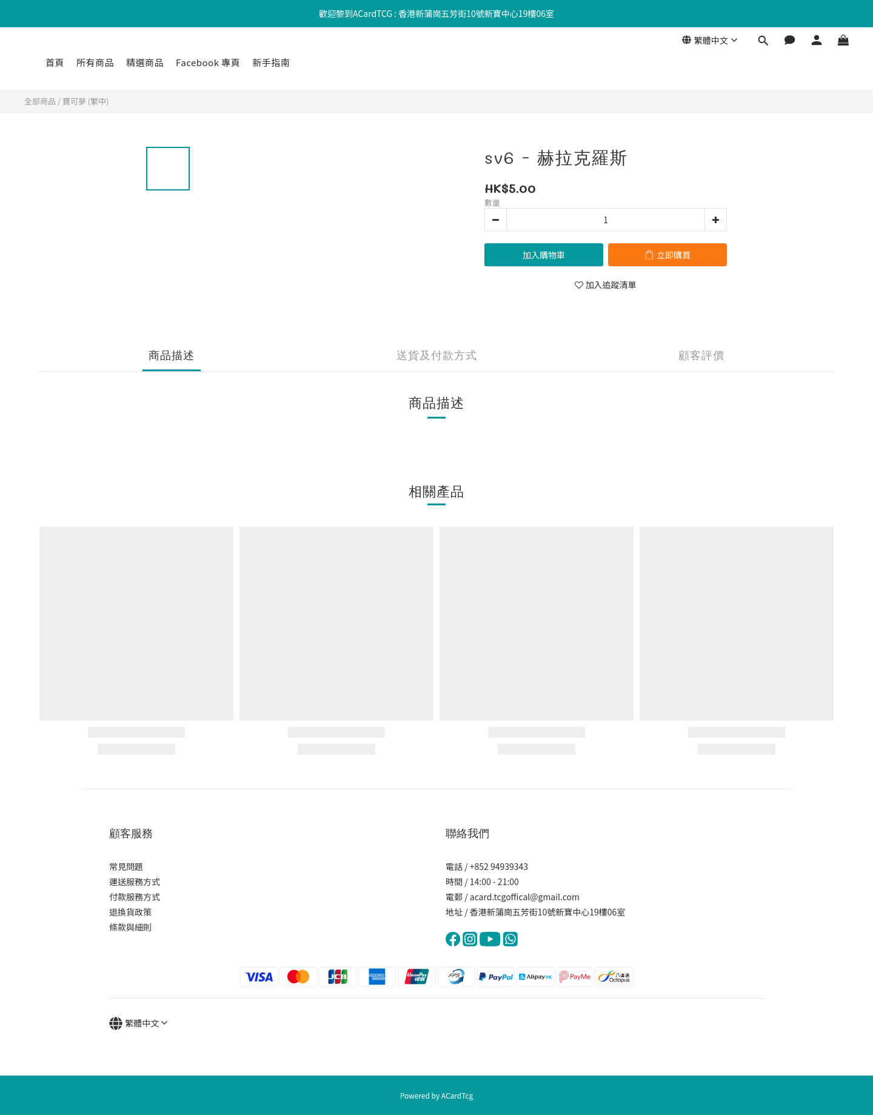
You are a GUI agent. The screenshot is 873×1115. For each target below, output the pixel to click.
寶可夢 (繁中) (85, 101)
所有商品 (95, 62)
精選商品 (145, 62)
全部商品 (40, 101)
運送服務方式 (134, 881)
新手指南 (271, 62)
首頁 (54, 62)
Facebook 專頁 (208, 62)
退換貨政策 (130, 912)
